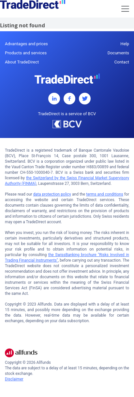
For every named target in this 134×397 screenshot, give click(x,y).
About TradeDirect (22, 62)
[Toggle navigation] (125, 9)
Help (124, 43)
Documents (118, 52)
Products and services (26, 52)
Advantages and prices (26, 43)
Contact (121, 62)
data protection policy (52, 194)
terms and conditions (104, 194)
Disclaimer (14, 379)
